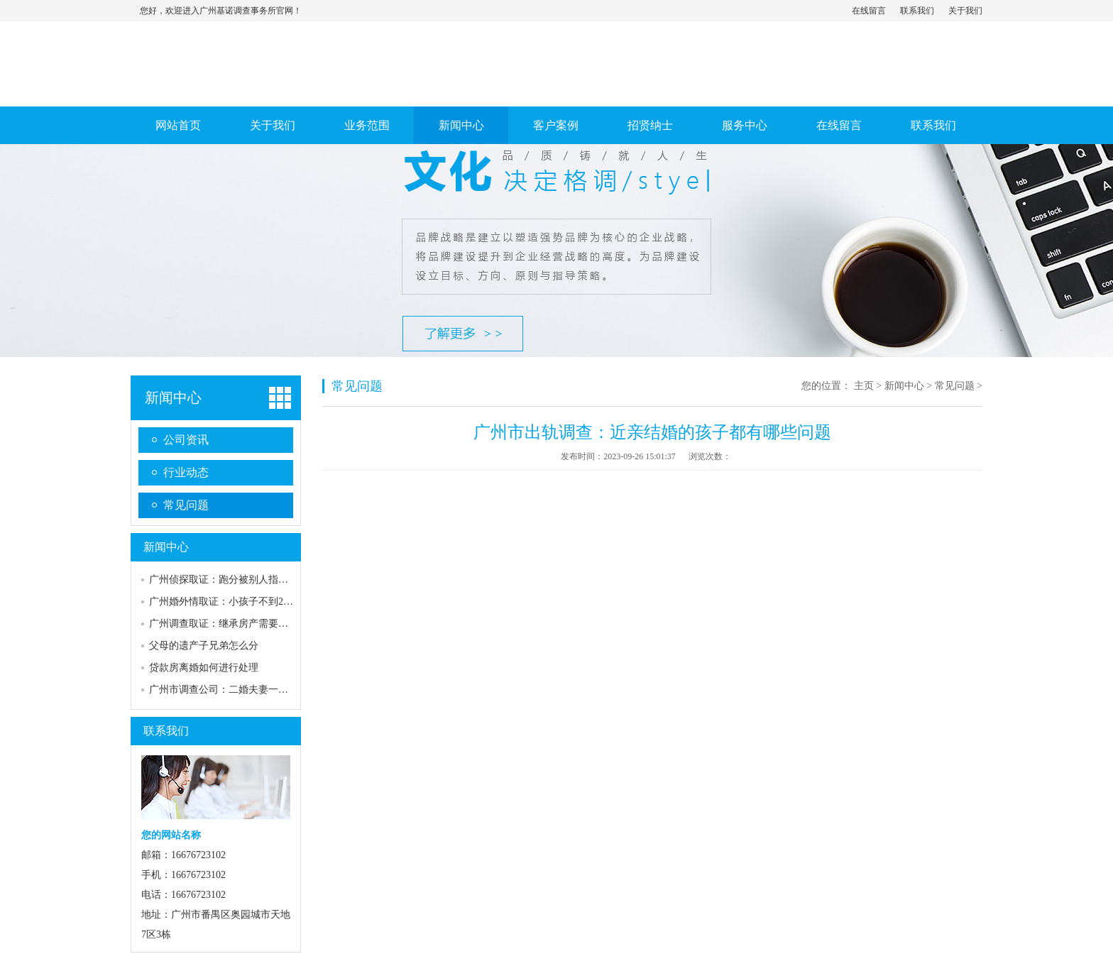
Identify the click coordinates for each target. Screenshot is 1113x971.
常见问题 (186, 505)
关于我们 (965, 11)
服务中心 (744, 125)
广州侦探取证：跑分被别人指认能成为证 (238, 579)
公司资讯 (186, 440)
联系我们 (917, 11)
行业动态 (186, 472)
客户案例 (556, 125)
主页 (864, 385)
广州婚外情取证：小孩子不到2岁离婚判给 (241, 601)
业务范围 (367, 125)
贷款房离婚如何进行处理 (203, 667)
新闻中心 (461, 125)
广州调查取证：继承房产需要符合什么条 (238, 623)
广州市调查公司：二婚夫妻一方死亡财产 (238, 689)
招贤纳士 (650, 125)
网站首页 (178, 125)
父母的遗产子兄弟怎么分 (203, 645)
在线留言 (869, 11)
